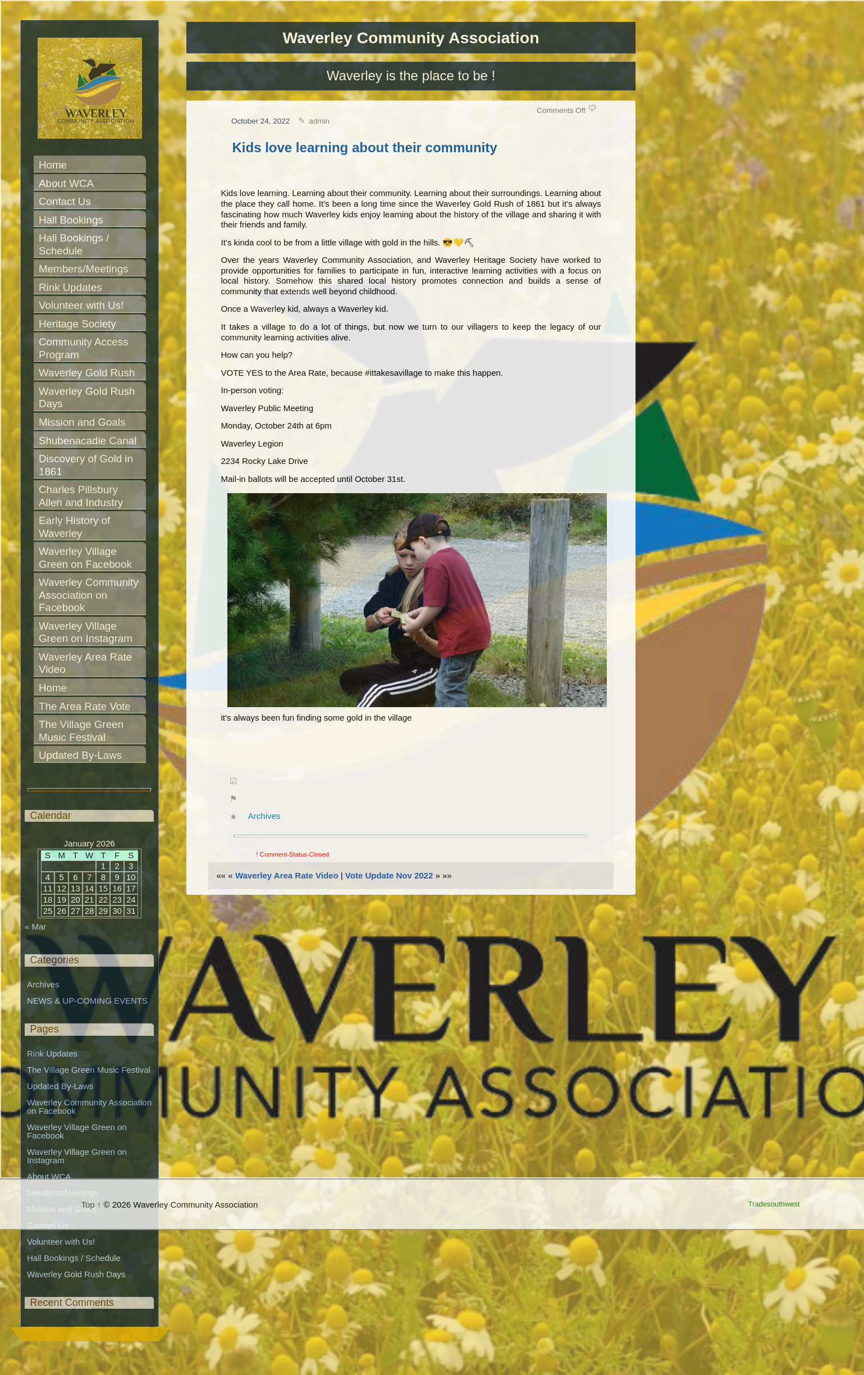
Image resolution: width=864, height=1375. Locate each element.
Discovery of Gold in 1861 (87, 465)
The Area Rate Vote (85, 706)
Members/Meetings (84, 269)
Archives (264, 816)
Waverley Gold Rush (87, 373)
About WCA (66, 183)
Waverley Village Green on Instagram (85, 632)
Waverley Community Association (410, 38)
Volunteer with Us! (81, 305)
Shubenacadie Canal (87, 441)
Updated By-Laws (80, 755)
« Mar (35, 926)
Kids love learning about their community (364, 147)
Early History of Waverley (76, 527)
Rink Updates (70, 287)
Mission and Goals (82, 422)
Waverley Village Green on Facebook (85, 557)
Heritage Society (77, 324)
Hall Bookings (71, 220)
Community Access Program (85, 348)
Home (53, 165)
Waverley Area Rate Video (287, 875)
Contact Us (65, 201)
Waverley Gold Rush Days (88, 397)
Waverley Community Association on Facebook (90, 594)
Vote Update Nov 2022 (389, 875)
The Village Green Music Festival (82, 730)
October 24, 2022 (260, 121)
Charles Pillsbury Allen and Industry (81, 496)
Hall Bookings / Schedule (75, 244)
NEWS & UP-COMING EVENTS (87, 1000)
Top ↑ (91, 1204)
